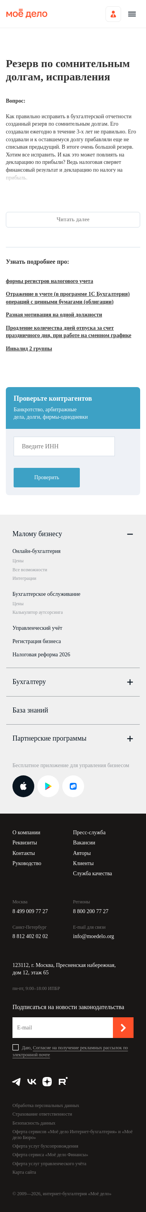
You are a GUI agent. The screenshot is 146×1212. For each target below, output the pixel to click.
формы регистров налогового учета (49, 281)
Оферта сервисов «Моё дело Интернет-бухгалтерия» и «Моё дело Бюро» (72, 1134)
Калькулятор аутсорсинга (37, 612)
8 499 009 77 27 (30, 911)
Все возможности (29, 569)
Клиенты (83, 863)
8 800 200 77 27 (91, 911)
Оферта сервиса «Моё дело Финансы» (50, 1154)
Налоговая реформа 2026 (41, 655)
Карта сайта (24, 1172)
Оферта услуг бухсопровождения (45, 1146)
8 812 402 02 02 (30, 936)
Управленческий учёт (37, 628)
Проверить (46, 477)
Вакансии (84, 843)
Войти (113, 14)
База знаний (30, 710)
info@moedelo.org (93, 936)
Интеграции (24, 578)
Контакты (23, 853)
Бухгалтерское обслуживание (46, 594)
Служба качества (92, 873)
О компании (26, 832)
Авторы (82, 853)
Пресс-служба (89, 832)
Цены (17, 560)
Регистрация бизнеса (36, 641)
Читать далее (72, 219)
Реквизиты (24, 843)
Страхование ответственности (42, 1114)
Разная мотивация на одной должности (54, 315)
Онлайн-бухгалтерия (36, 551)
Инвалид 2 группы (29, 349)
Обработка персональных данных (45, 1105)
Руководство (26, 863)
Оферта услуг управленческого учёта (49, 1163)
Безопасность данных (33, 1123)
